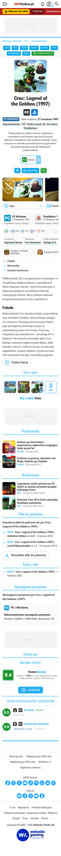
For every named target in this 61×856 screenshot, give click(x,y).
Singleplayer (30, 128)
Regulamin (23, 807)
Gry (26, 41)
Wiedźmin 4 (45, 761)
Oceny (44, 48)
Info (6, 48)
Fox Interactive (33, 242)
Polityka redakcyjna (42, 807)
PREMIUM (37, 11)
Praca (25, 818)
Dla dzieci (52, 124)
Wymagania (14, 53)
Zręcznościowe (39, 41)
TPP (23, 124)
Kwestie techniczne (17, 270)
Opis (15, 48)
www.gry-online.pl (11, 41)
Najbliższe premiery (30, 767)
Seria (26, 53)
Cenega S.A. (50, 242)
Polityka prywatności (14, 812)
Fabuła (11, 261)
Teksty (34, 48)
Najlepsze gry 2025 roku (22, 761)
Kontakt (35, 818)
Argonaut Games (13, 242)
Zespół (16, 818)
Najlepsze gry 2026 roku (39, 756)
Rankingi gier (16, 756)
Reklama (52, 812)
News (24, 48)
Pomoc (44, 818)
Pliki (54, 48)
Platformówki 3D (36, 124)
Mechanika (13, 265)
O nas (12, 807)
